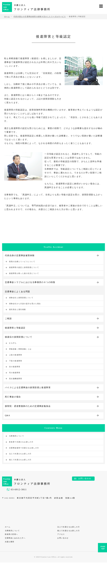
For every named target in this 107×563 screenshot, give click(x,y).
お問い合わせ (84, 479)
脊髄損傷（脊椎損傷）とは (20, 349)
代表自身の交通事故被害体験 (20, 255)
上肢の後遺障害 (15, 355)
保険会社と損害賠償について (21, 298)
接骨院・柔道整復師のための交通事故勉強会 (28, 406)
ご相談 (8, 318)
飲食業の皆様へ (11, 535)
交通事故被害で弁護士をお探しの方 (24, 448)
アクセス (61, 535)
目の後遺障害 (14, 367)
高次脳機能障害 (15, 379)
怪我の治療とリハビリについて (22, 262)
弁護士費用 (9, 542)
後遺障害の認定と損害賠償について (24, 267)
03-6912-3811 (19, 490)
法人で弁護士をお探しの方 (20, 454)
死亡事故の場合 (13, 397)
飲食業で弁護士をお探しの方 (21, 442)
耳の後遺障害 (14, 373)
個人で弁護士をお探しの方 (20, 460)
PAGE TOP (102, 548)
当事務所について (16, 436)
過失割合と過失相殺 (17, 310)
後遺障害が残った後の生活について (24, 273)
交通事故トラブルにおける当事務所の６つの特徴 (30, 282)
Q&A (7, 416)
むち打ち (13, 343)
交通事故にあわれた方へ (15, 538)
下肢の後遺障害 (15, 361)
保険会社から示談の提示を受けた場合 (25, 304)
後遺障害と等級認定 (15, 328)
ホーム (7, 527)
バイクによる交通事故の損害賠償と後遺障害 (28, 388)
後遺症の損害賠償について (18, 337)
